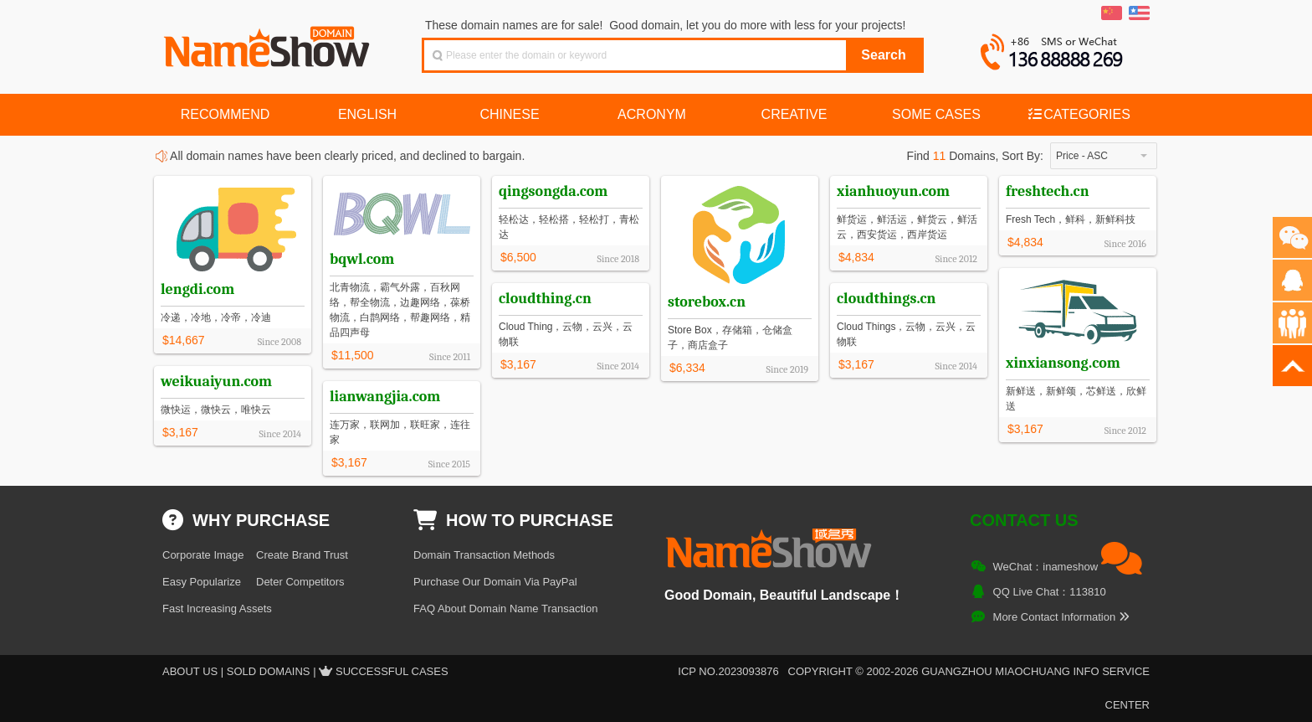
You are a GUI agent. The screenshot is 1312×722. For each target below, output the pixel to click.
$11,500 (352, 355)
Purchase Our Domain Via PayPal (495, 581)
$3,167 (1025, 429)
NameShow (268, 42)
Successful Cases (392, 671)
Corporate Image (203, 555)
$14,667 (183, 340)
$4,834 (856, 257)
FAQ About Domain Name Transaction (505, 608)
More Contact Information (1061, 617)
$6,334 (687, 367)
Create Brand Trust (302, 555)
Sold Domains (268, 671)
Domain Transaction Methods (484, 555)
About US (190, 671)
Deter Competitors (300, 581)
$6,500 (518, 257)
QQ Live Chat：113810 (1049, 591)
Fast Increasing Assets (217, 608)
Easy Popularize (201, 581)
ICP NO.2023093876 (728, 671)
